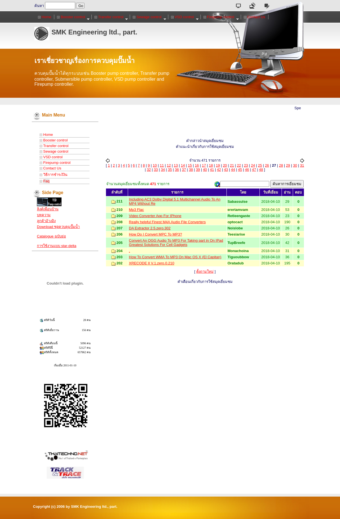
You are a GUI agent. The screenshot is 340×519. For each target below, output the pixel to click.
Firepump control (221, 17)
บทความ (44, 215)
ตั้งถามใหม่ (205, 271)
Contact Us (254, 17)
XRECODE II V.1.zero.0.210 (151, 263)
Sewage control (149, 17)
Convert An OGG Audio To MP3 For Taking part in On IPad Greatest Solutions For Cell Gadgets (176, 242)
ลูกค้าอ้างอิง (46, 221)
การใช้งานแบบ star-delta (56, 246)
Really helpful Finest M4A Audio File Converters (167, 222)
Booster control (73, 17)
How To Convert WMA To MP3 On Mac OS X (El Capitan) (175, 257)
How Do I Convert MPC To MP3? (155, 234)
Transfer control (111, 17)
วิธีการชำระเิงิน (53, 175)
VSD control (185, 17)
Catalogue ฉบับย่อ (51, 236)
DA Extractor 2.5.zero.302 (150, 228)
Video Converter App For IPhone (155, 216)
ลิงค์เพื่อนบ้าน (47, 209)
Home (44, 17)
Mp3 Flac (136, 210)
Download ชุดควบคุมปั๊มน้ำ (58, 227)
